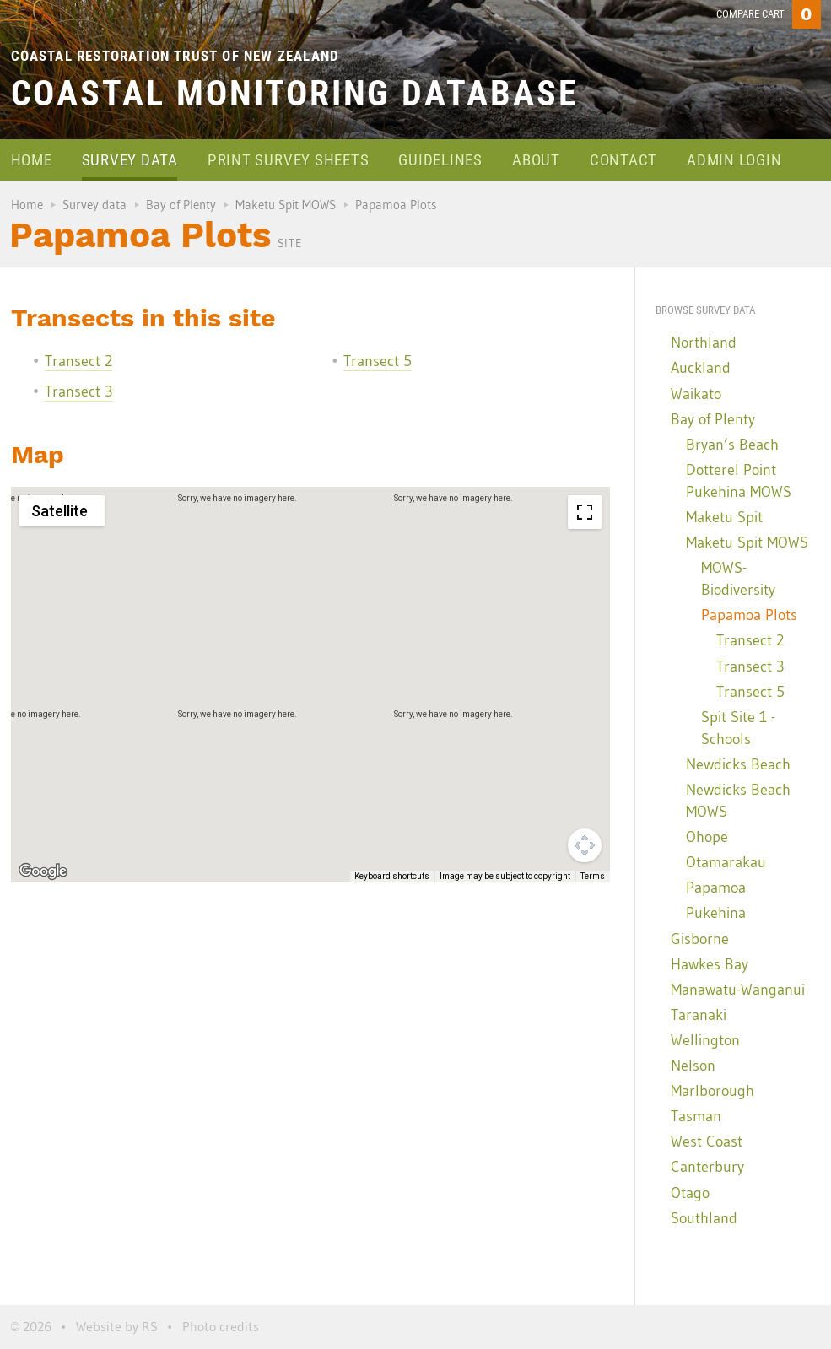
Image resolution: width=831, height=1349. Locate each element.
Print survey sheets (288, 160)
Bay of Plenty (181, 205)
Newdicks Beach (738, 764)
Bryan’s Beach (732, 444)
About (536, 160)
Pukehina (716, 913)
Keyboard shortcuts (391, 876)
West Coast (706, 1141)
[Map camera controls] (585, 845)
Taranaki (698, 1015)
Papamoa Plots (749, 615)
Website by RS (117, 1326)
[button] (170, 611)
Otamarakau (726, 862)
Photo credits (220, 1326)
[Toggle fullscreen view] (585, 512)
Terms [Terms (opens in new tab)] (592, 876)
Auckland (701, 368)
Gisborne (700, 939)
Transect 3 (79, 391)
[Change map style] (62, 510)
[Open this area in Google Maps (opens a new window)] (43, 871)
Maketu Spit (724, 517)
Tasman (696, 1116)
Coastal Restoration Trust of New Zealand (175, 55)
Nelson (693, 1065)
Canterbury (707, 1166)
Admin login (734, 160)
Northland (704, 342)
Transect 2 (78, 361)
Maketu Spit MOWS (285, 205)
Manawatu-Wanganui (738, 989)
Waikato (696, 394)
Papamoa (716, 887)
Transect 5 (377, 361)
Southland (704, 1218)
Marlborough (712, 1091)
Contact (623, 160)
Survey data (130, 160)
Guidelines (440, 160)
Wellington (705, 1040)
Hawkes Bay (709, 964)
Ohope (707, 837)
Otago (690, 1193)
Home (31, 160)
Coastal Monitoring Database (295, 93)
